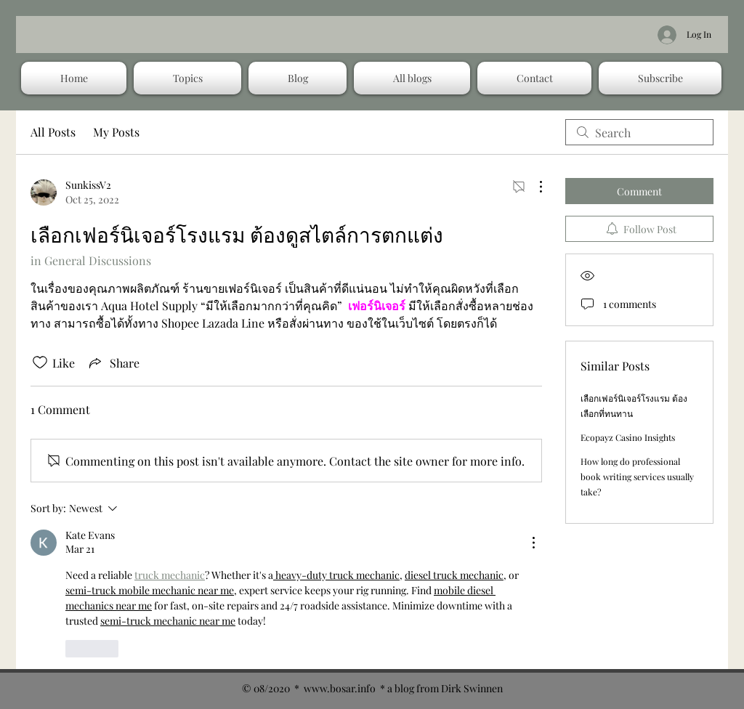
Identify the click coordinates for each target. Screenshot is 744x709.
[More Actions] (533, 186)
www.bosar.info (340, 688)
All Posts (53, 131)
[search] (639, 132)
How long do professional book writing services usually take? (637, 476)
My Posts (116, 131)
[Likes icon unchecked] (40, 362)
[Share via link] (113, 362)
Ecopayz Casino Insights (628, 437)
